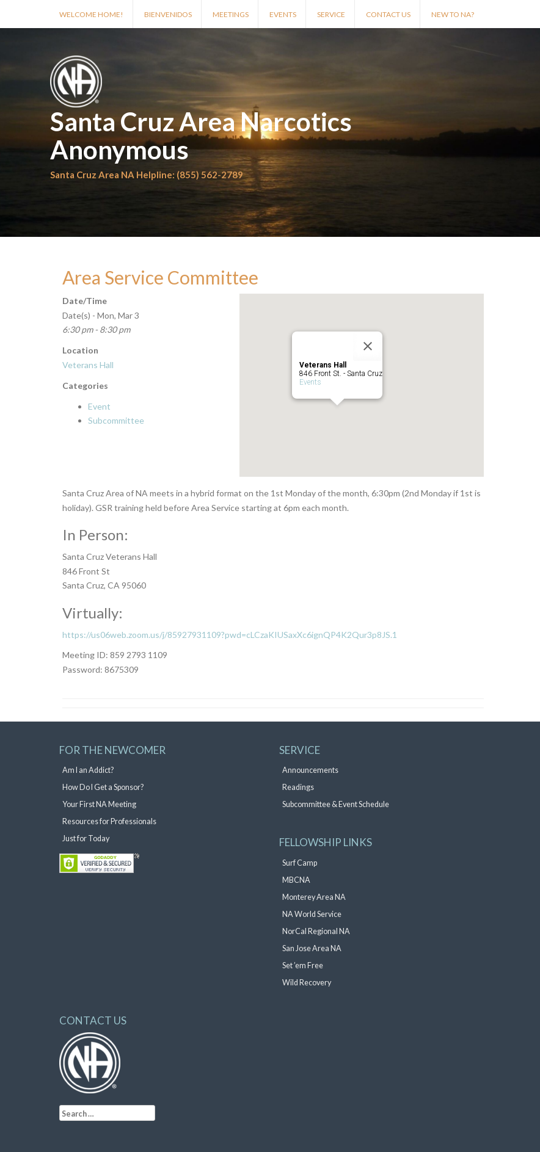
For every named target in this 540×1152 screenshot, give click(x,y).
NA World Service (311, 914)
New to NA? (452, 14)
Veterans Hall (88, 365)
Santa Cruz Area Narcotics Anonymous (201, 135)
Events (282, 14)
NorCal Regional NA (316, 931)
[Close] (367, 346)
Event (99, 406)
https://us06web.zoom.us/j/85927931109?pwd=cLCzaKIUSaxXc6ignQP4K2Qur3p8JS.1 (229, 634)
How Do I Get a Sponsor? (103, 787)
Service (331, 14)
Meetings (231, 14)
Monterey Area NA (314, 897)
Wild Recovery (306, 982)
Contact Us (388, 14)
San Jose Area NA (311, 948)
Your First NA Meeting (99, 804)
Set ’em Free (302, 965)
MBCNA (296, 880)
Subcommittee (116, 420)
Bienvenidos (168, 14)
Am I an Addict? (88, 770)
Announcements (310, 770)
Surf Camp (299, 863)
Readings (298, 787)
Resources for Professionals (109, 821)
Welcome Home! (91, 14)
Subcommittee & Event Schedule (335, 804)
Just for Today (85, 838)
